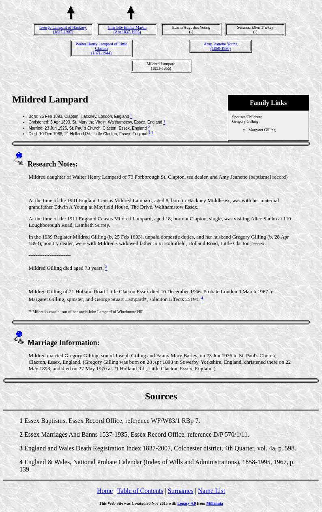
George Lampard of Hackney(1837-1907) (63, 29)
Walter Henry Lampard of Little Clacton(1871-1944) (101, 48)
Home (105, 490)
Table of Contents (140, 490)
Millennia (214, 503)
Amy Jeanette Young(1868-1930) (220, 46)
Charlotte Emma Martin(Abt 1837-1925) (127, 29)
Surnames (180, 490)
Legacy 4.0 (186, 503)
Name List (211, 490)
